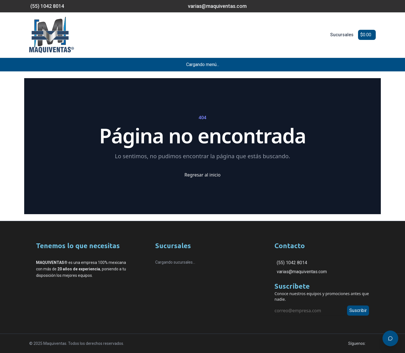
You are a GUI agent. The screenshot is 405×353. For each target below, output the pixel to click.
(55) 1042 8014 (292, 262)
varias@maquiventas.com (302, 271)
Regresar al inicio (202, 175)
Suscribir (358, 310)
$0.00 (365, 34)
